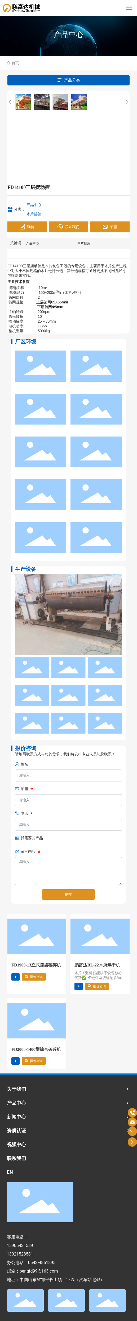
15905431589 (20, 1245)
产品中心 (68, 34)
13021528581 (20, 1254)
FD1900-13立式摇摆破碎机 (36, 965)
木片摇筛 (33, 214)
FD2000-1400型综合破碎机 (36, 1049)
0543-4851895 (41, 1262)
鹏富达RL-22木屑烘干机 (97, 965)
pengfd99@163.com (39, 1271)
